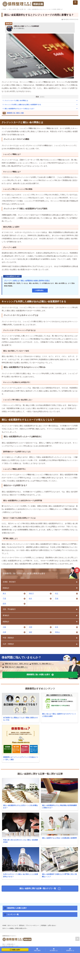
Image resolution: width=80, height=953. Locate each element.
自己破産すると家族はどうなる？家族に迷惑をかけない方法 (20, 719)
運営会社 (21, 925)
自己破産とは (53, 949)
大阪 (4, 627)
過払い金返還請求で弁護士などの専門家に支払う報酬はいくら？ (59, 875)
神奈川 (31, 593)
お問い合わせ (52, 925)
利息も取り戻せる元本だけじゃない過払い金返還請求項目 (20, 841)
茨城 (56, 598)
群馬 (4, 603)
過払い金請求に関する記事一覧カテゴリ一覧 (37, 888)
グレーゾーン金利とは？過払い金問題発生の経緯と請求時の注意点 (26, 280)
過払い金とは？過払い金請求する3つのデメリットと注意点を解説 (59, 715)
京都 (30, 627)
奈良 (56, 627)
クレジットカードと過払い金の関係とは (16, 100)
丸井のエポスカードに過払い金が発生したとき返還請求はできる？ (20, 875)
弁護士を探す (15, 950)
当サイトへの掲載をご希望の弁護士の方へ (14, 928)
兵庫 (4, 632)
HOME (4, 925)
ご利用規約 (43, 925)
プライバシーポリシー (32, 925)
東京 (4, 593)
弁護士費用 (37, 949)
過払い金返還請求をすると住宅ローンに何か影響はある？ (20, 806)
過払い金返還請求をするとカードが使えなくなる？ (19, 108)
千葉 (4, 598)
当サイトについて (13, 925)
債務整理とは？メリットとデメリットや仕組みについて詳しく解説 (20, 758)
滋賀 (30, 632)
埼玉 (56, 593)
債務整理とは (70, 949)
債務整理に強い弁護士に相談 (13, 113)
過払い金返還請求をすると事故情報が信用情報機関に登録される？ (59, 806)
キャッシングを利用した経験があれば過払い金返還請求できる (22, 104)
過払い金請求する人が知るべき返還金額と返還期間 (59, 838)
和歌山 (57, 632)
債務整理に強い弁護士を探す (38, 674)
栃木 (30, 598)
